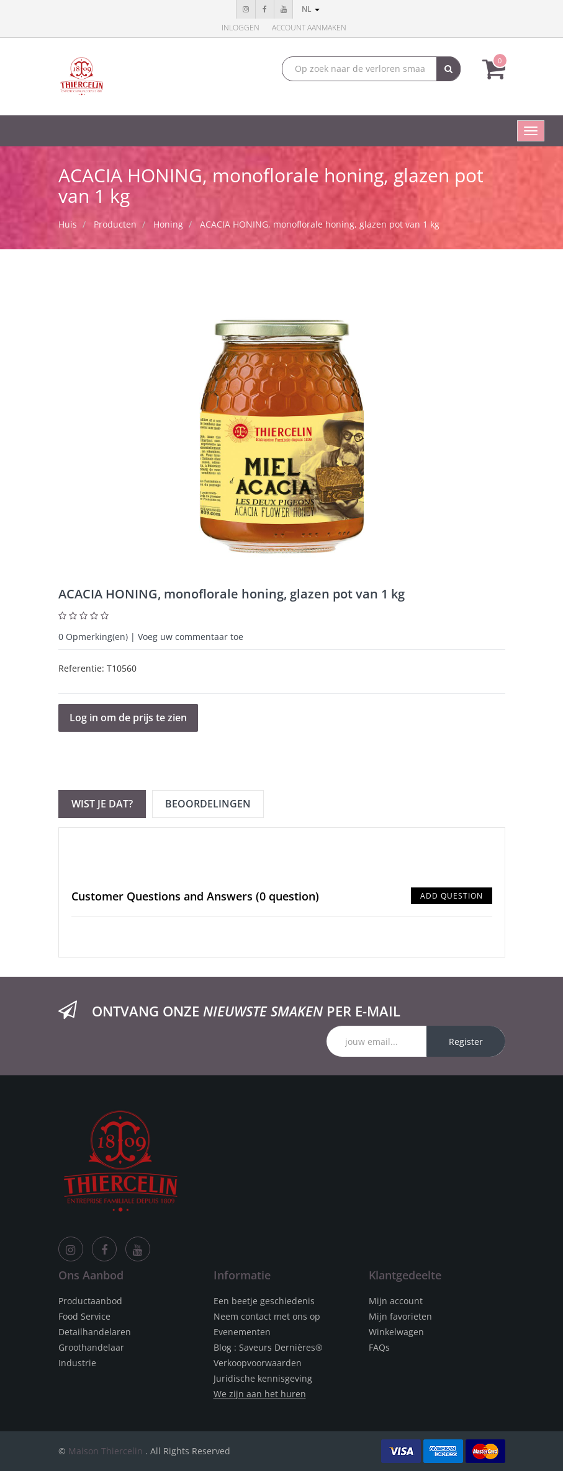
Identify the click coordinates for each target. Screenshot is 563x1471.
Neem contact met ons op (267, 1316)
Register (466, 1041)
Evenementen (242, 1332)
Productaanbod (90, 1301)
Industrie (77, 1363)
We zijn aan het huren (260, 1394)
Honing (168, 224)
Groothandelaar (91, 1347)
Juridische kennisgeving (263, 1378)
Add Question (451, 896)
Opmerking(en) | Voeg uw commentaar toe (150, 636)
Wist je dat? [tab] (102, 804)
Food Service (84, 1316)
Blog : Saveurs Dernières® (268, 1347)
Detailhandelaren (94, 1332)
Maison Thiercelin (105, 1451)
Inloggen (240, 27)
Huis (67, 224)
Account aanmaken (309, 27)
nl (311, 9)
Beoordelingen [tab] (208, 804)
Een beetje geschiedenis (264, 1301)
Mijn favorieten (400, 1316)
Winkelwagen (396, 1332)
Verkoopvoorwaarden (258, 1363)
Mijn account (396, 1301)
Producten (115, 224)
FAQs (379, 1347)
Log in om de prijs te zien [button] (128, 717)
